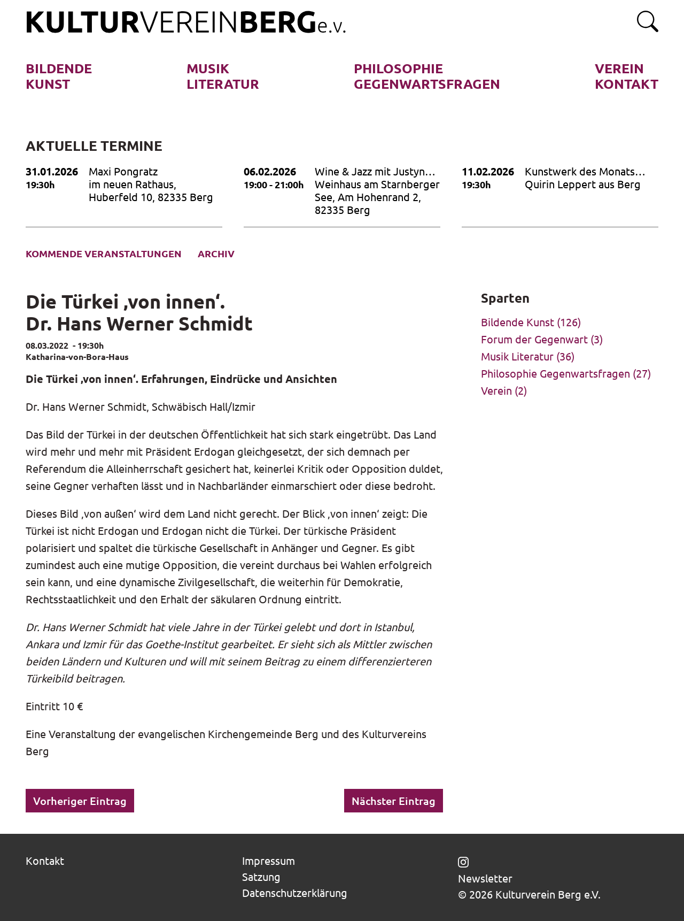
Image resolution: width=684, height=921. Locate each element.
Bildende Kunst (517, 321)
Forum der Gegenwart (534, 339)
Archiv (216, 253)
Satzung (261, 876)
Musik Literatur (517, 356)
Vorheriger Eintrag (80, 801)
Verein (496, 390)
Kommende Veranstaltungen (104, 253)
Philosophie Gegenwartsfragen (555, 373)
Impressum (268, 860)
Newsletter (485, 878)
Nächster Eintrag (394, 801)
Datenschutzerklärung (294, 892)
